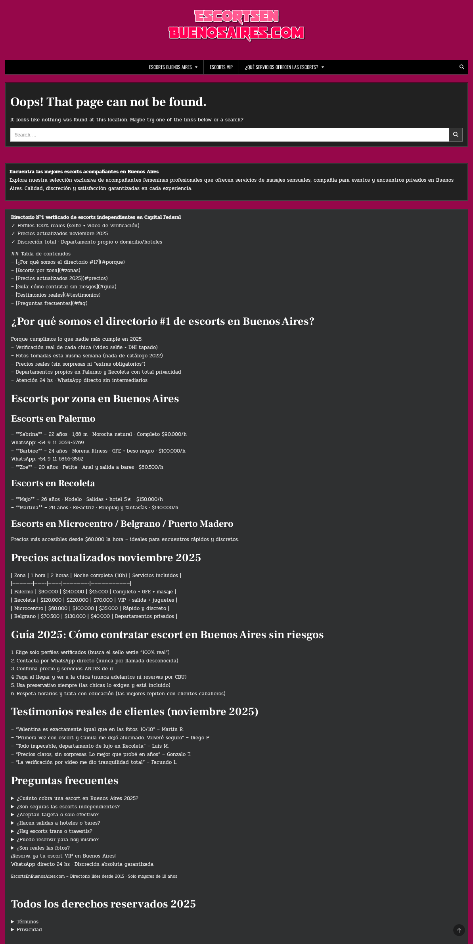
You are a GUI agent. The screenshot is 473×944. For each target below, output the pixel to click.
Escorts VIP (221, 66)
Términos (27, 922)
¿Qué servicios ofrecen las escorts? (281, 66)
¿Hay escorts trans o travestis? (54, 831)
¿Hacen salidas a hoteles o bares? (58, 823)
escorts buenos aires (170, 66)
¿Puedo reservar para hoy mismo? (58, 840)
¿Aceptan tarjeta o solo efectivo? (58, 815)
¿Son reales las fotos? (43, 848)
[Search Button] (462, 67)
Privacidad (29, 930)
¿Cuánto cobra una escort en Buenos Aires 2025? (77, 798)
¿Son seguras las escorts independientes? (68, 807)
